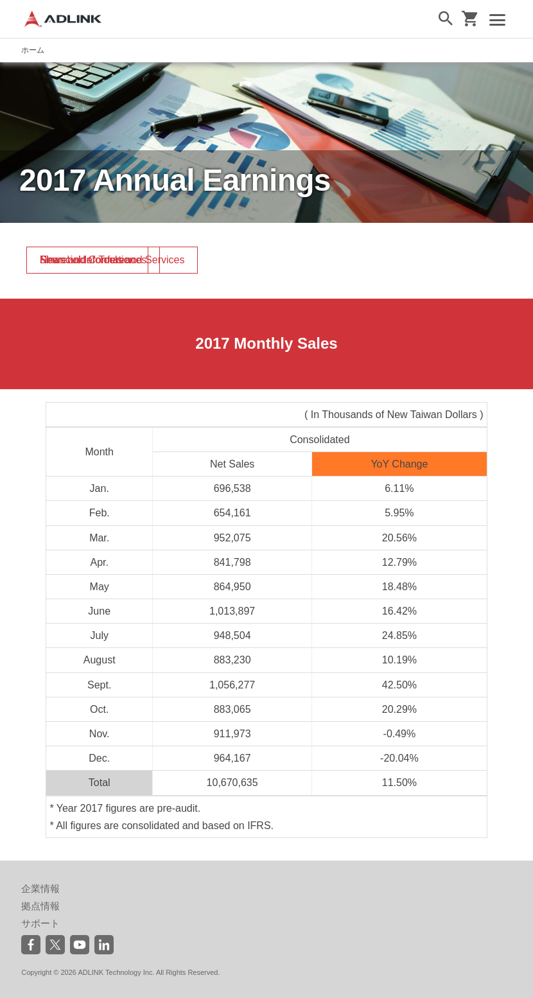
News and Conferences (93, 259)
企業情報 (40, 888)
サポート (40, 923)
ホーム (32, 50)
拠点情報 (40, 905)
